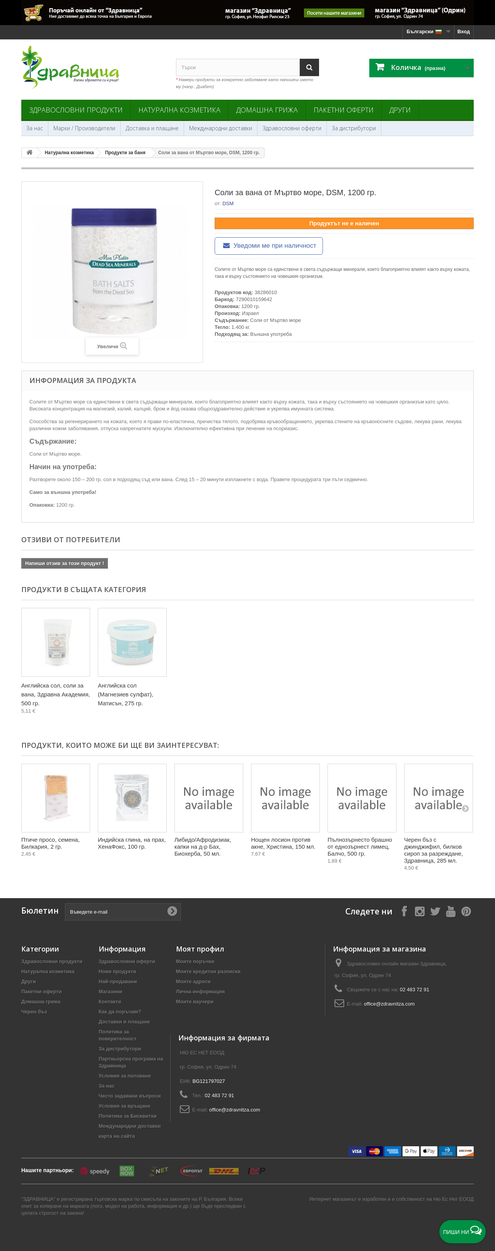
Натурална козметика (179, 109)
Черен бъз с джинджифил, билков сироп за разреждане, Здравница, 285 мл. (433, 850)
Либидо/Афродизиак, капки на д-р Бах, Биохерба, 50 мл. (202, 846)
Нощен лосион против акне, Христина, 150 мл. (283, 843)
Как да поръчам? (120, 1011)
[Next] (465, 808)
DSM (228, 203)
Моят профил (200, 948)
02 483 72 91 (414, 989)
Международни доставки (220, 128)
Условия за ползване (125, 1076)
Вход (463, 31)
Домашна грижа (267, 109)
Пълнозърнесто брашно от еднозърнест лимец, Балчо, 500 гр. (360, 846)
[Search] (309, 67)
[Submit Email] (172, 911)
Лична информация (200, 991)
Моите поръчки (195, 961)
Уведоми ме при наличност (268, 245)
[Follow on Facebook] (404, 911)
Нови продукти (117, 971)
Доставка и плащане (152, 128)
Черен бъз (34, 1011)
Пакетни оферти (344, 109)
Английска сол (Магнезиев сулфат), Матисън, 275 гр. (125, 694)
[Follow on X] (435, 911)
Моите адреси (193, 981)
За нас (34, 128)
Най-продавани (118, 981)
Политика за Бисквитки (128, 1116)
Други (400, 109)
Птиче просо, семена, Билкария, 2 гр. (50, 843)
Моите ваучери (194, 1001)
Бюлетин (40, 911)
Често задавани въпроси (130, 1096)
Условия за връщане (124, 1106)
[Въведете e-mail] (123, 912)
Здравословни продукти (76, 109)
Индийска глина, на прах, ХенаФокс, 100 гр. (132, 843)
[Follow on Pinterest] (466, 911)
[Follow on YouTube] (450, 911)
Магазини (110, 991)
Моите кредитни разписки (208, 971)
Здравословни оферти (292, 128)
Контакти (110, 1001)
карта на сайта (117, 1136)
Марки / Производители (84, 128)
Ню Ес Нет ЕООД (453, 1199)
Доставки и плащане (124, 1022)
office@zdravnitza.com (389, 1004)
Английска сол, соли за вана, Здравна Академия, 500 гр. (55, 694)
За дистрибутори (354, 128)
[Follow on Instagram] (419, 911)
